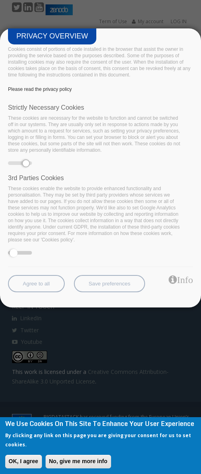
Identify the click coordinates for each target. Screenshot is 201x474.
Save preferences (109, 284)
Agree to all (36, 284)
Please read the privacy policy (40, 89)
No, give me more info (78, 461)
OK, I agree (23, 461)
